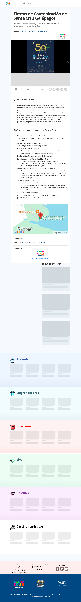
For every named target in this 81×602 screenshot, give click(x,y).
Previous (13, 63)
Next (68, 63)
